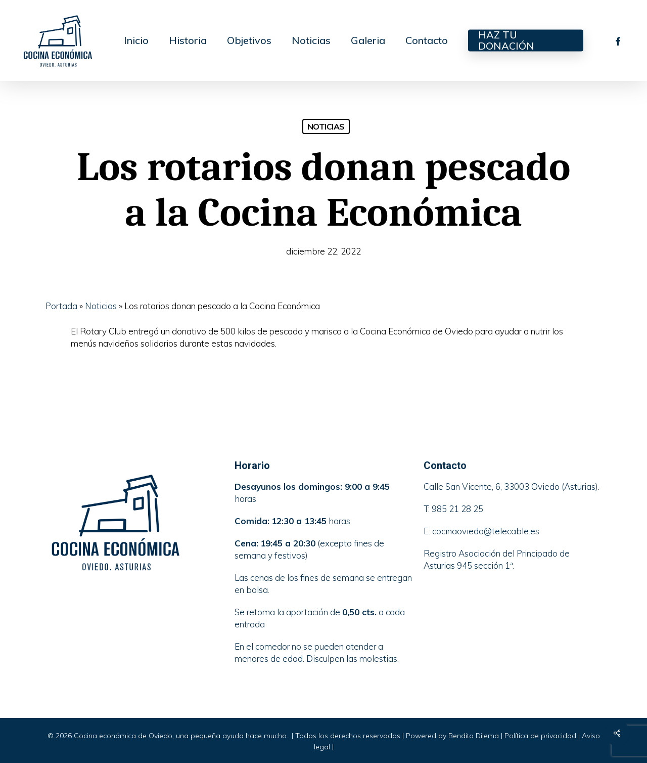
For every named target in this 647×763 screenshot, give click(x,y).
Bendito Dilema (473, 735)
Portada (61, 306)
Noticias (326, 126)
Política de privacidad (540, 735)
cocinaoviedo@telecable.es (485, 531)
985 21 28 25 (457, 508)
